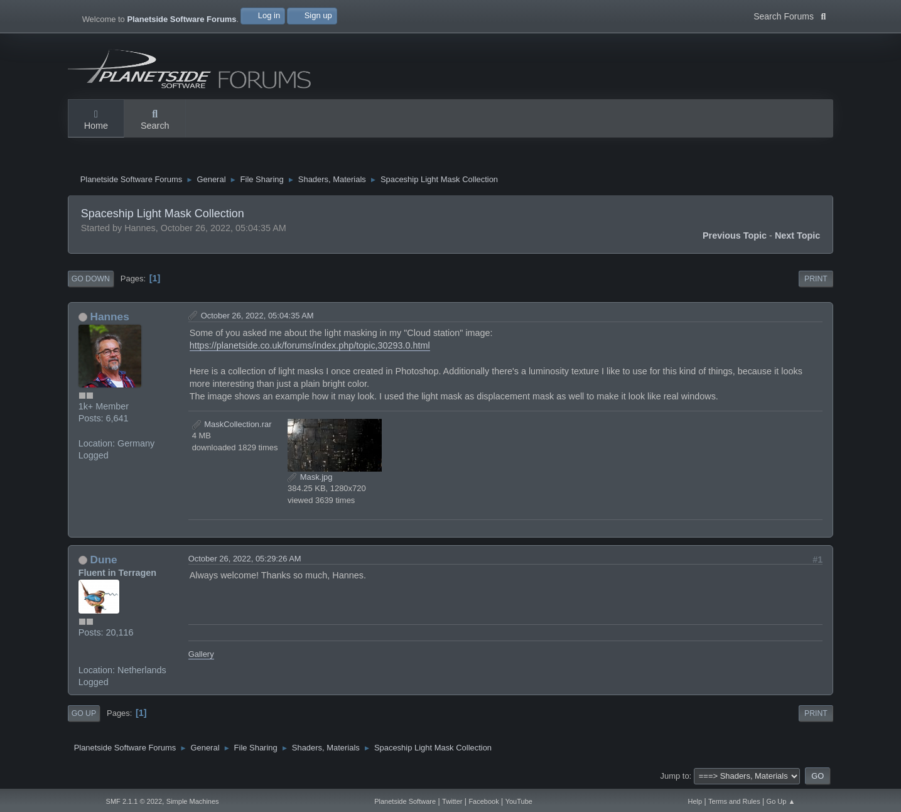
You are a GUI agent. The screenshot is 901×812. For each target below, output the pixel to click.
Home (96, 121)
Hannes (109, 316)
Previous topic (735, 235)
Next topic (798, 235)
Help (695, 801)
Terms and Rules (734, 801)
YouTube (518, 801)
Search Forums (789, 15)
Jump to (675, 776)
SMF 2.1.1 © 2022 (134, 801)
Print (816, 278)
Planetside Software (405, 801)
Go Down (91, 278)
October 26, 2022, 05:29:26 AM (244, 558)
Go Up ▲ (781, 801)
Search (155, 121)
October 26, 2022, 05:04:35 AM (257, 315)
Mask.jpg (310, 477)
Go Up (84, 713)
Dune (103, 559)
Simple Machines (192, 801)
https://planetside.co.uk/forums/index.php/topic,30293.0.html (310, 345)
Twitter (452, 801)
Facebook (483, 801)
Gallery (201, 654)
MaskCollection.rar (232, 424)
